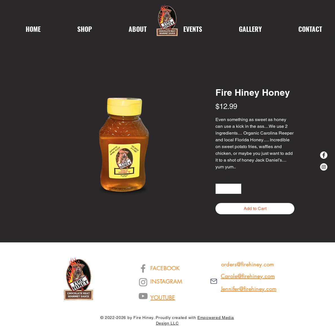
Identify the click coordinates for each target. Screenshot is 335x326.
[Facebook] (323, 155)
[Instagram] (323, 167)
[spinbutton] (228, 189)
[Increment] (237, 189)
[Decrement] (219, 189)
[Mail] (213, 281)
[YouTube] (143, 296)
